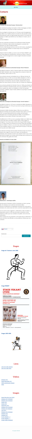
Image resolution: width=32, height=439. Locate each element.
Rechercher (3, 234)
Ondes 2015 (4, 402)
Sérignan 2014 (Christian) (7, 407)
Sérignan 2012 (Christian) (7, 412)
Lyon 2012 (3, 410)
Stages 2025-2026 (6, 333)
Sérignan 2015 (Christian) (7, 400)
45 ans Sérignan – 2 (5, 416)
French (4, 229)
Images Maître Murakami (7, 420)
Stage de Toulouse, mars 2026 (9, 250)
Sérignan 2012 (4, 379)
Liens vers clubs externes (7, 366)
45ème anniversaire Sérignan (7, 383)
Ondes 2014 (4, 404)
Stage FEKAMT (5, 286)
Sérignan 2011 (4, 415)
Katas (2, 384)
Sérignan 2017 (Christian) (7, 399)
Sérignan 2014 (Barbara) (6, 408)
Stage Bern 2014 (5, 405)
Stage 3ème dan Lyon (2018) (7, 397)
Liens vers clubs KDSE (6, 368)
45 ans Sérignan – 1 (5, 418)
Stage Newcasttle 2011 (6, 381)
